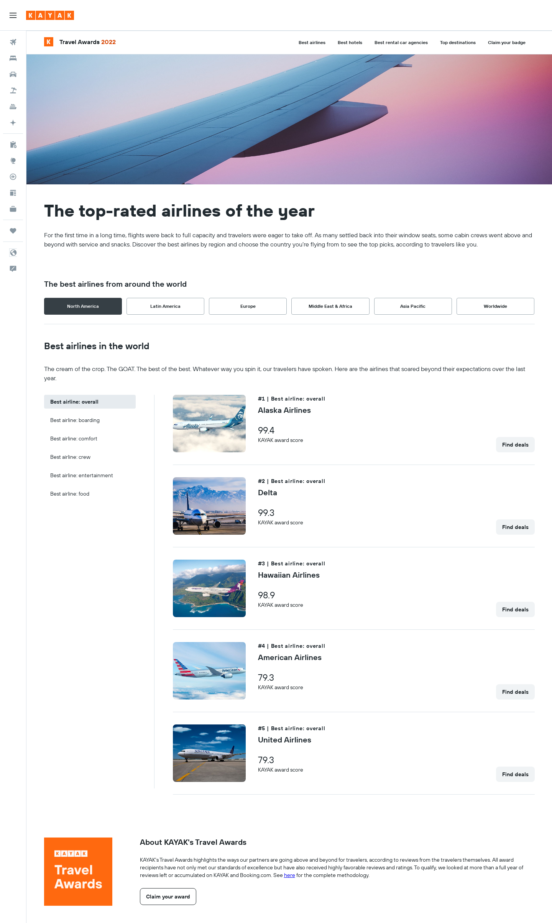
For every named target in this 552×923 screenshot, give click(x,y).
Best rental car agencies (401, 42)
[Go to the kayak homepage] (50, 15)
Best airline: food (69, 493)
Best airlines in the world (97, 345)
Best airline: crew (70, 456)
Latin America (165, 306)
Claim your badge (507, 42)
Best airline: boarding (75, 420)
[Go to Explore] (13, 160)
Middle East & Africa (330, 306)
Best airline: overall (74, 401)
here (289, 875)
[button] (13, 15)
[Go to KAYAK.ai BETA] (13, 122)
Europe (248, 306)
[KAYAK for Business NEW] (13, 209)
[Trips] (13, 230)
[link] (515, 444)
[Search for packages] (13, 90)
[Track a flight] (13, 176)
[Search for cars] (13, 74)
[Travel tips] (13, 192)
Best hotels (350, 42)
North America (83, 306)
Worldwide (495, 306)
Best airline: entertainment (81, 475)
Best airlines (312, 42)
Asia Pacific (413, 306)
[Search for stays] (13, 58)
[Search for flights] (13, 42)
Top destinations (458, 42)
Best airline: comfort (73, 438)
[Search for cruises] (13, 106)
